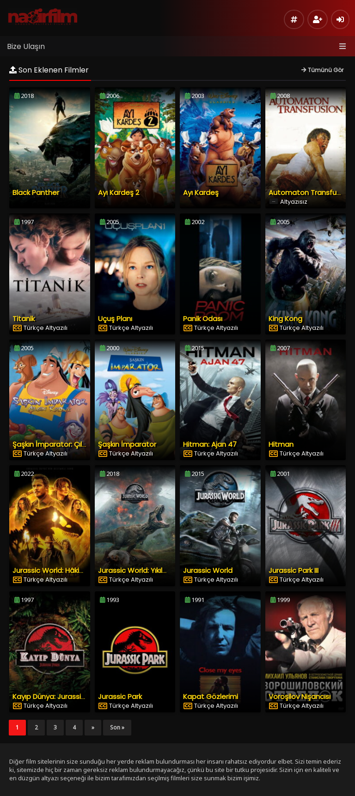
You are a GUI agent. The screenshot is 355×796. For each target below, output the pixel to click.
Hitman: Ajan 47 (210, 444)
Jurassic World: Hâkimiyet (55, 570)
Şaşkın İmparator (127, 444)
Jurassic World (208, 570)
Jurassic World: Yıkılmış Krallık (146, 570)
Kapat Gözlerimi (210, 696)
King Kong (285, 318)
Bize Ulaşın (26, 46)
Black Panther (35, 192)
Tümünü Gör (322, 70)
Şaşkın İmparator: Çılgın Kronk (62, 444)
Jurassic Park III (293, 570)
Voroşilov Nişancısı (300, 696)
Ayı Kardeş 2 (118, 192)
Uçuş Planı (115, 318)
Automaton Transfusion (309, 192)
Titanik (23, 318)
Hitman (281, 444)
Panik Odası (202, 318)
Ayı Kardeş (201, 192)
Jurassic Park (120, 696)
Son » (117, 727)
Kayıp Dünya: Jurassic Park (56, 696)
